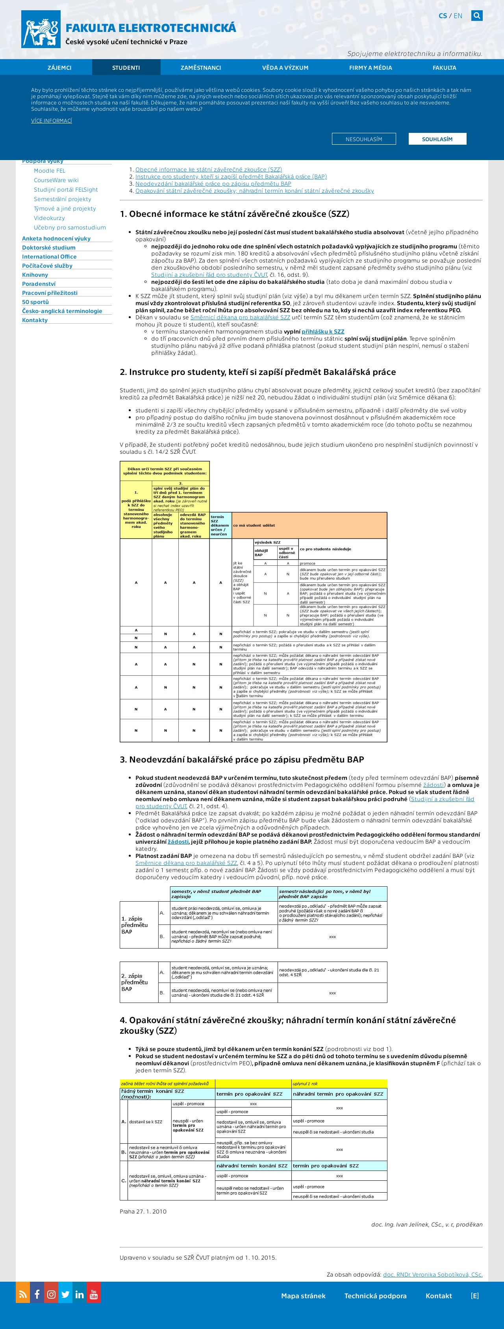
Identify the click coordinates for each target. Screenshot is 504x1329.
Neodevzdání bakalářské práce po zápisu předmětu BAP (213, 183)
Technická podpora (376, 1295)
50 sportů (35, 301)
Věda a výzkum (285, 67)
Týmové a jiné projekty (65, 208)
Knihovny (35, 274)
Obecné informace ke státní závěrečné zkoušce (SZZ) (208, 169)
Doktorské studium (49, 247)
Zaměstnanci (201, 67)
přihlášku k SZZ (323, 331)
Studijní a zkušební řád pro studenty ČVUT (209, 274)
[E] (475, 1295)
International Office (49, 256)
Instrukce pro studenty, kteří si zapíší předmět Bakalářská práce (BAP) (231, 176)
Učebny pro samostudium (70, 227)
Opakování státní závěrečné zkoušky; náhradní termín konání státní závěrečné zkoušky (254, 190)
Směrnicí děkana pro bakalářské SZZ (240, 317)
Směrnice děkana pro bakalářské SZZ (186, 862)
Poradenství (39, 283)
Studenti (126, 67)
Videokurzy (49, 217)
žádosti (433, 784)
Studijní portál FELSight (66, 189)
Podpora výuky (42, 160)
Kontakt (439, 1295)
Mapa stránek (303, 1295)
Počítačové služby (47, 265)
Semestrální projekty (62, 198)
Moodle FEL (49, 170)
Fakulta (444, 67)
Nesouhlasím (364, 139)
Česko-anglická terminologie (62, 310)
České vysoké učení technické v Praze (126, 41)
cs (443, 15)
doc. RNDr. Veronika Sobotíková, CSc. (433, 1274)
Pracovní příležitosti (50, 292)
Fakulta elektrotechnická (150, 27)
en (458, 15)
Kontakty (35, 319)
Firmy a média (370, 67)
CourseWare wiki (56, 179)
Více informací (51, 120)
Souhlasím (437, 139)
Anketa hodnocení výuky (56, 238)
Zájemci (60, 67)
